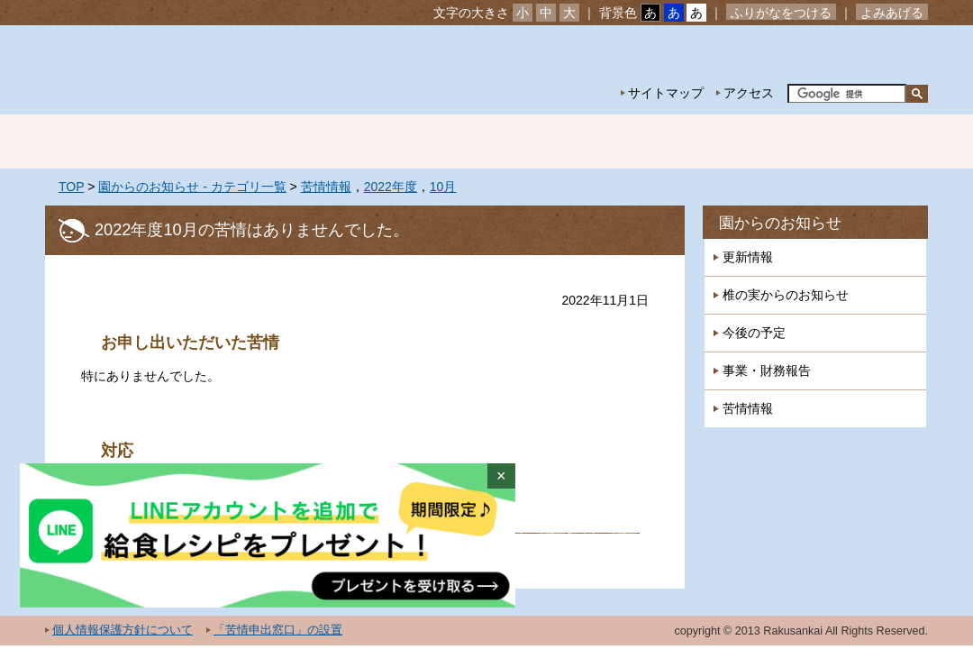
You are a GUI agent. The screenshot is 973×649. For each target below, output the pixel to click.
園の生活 (360, 141)
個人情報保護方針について (122, 630)
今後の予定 (754, 332)
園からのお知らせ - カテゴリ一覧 (192, 186)
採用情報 (865, 141)
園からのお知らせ (780, 223)
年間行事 (486, 141)
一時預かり (739, 141)
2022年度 (390, 186)
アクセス (748, 93)
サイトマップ (666, 93)
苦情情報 (326, 186)
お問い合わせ (872, 54)
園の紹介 (234, 141)
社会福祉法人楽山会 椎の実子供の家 (200, 70)
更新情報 (748, 257)
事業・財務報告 (767, 370)
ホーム (108, 141)
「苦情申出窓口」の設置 (278, 630)
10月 (443, 186)
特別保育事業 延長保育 (613, 141)
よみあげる (891, 12)
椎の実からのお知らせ (786, 295)
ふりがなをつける (781, 12)
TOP (71, 186)
